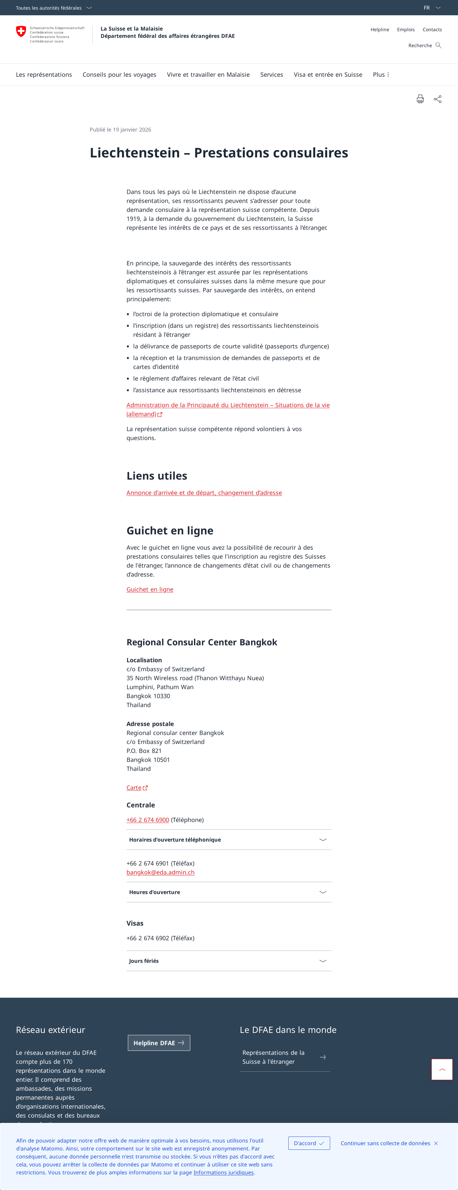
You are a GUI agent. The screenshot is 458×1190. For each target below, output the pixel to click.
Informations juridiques (224, 1172)
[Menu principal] (224, 74)
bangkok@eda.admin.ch (161, 872)
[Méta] (406, 29)
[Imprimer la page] (420, 99)
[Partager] (437, 99)
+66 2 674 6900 (148, 820)
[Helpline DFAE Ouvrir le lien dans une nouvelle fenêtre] (159, 1043)
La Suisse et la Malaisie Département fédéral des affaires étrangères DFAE (168, 32)
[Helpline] (380, 29)
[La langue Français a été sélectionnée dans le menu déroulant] (430, 7)
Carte (134, 787)
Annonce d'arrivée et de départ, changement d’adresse (204, 493)
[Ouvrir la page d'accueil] (125, 39)
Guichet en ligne (150, 589)
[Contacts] (432, 29)
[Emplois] (406, 29)
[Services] (272, 74)
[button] (44, 74)
